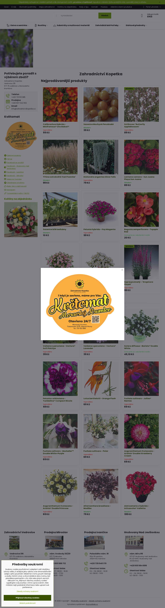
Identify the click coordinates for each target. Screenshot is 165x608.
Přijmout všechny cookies (27, 598)
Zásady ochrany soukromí (27, 591)
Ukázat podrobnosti (27, 603)
